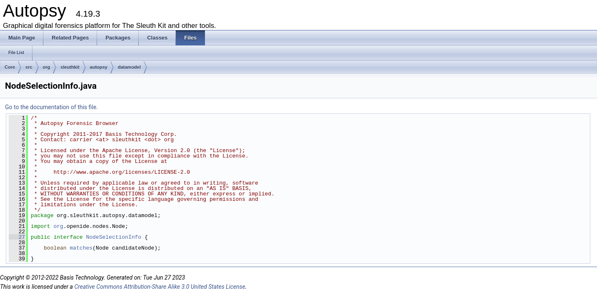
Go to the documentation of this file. (51, 107)
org (46, 67)
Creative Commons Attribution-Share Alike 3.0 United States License (159, 286)
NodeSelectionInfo (113, 237)
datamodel (129, 67)
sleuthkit (69, 67)
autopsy (98, 67)
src (28, 67)
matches (81, 248)
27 (17, 237)
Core (10, 67)
